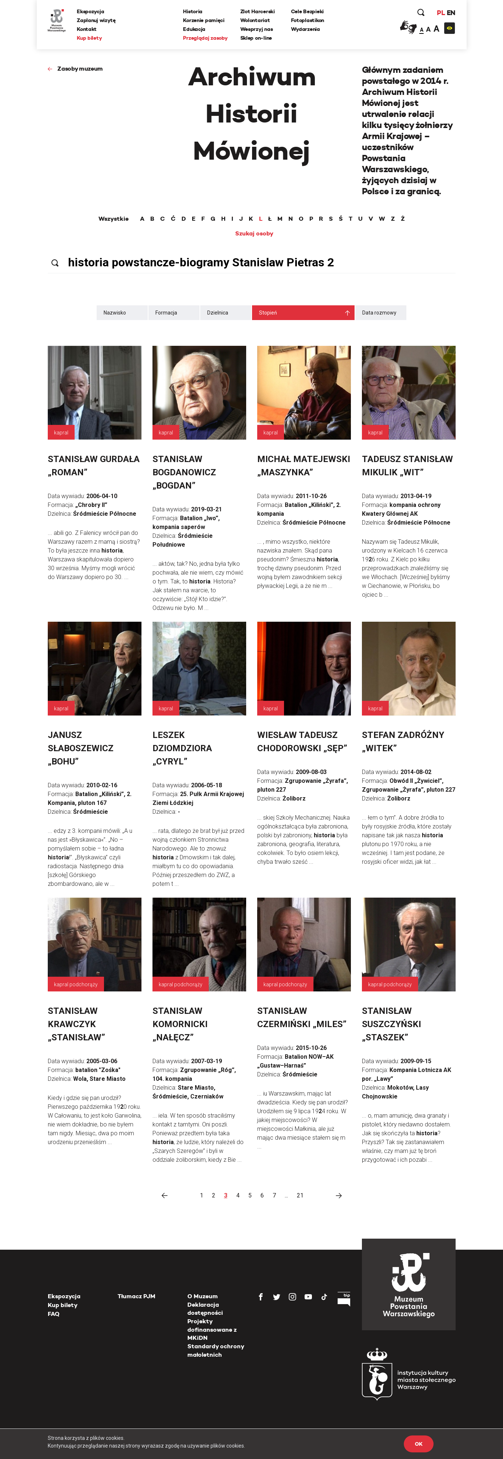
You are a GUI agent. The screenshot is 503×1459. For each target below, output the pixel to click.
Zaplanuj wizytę (96, 20)
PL (441, 12)
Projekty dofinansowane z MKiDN (212, 1329)
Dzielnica (217, 313)
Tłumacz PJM (136, 1296)
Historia (193, 11)
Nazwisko (115, 313)
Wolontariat (255, 20)
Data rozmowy (379, 313)
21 (300, 1195)
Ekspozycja (90, 11)
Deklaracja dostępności (205, 1309)
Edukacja (194, 29)
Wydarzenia (305, 29)
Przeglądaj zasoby (205, 38)
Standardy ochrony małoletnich (215, 1350)
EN (450, 12)
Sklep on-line (256, 38)
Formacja (166, 313)
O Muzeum (202, 1296)
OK (418, 1444)
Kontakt (87, 29)
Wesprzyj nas (256, 29)
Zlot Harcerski (257, 11)
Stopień (268, 313)
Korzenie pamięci (204, 20)
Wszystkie (113, 219)
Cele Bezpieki (307, 11)
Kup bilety (89, 38)
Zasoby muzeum (80, 68)
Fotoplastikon (307, 20)
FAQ (54, 1314)
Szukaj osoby (254, 234)
